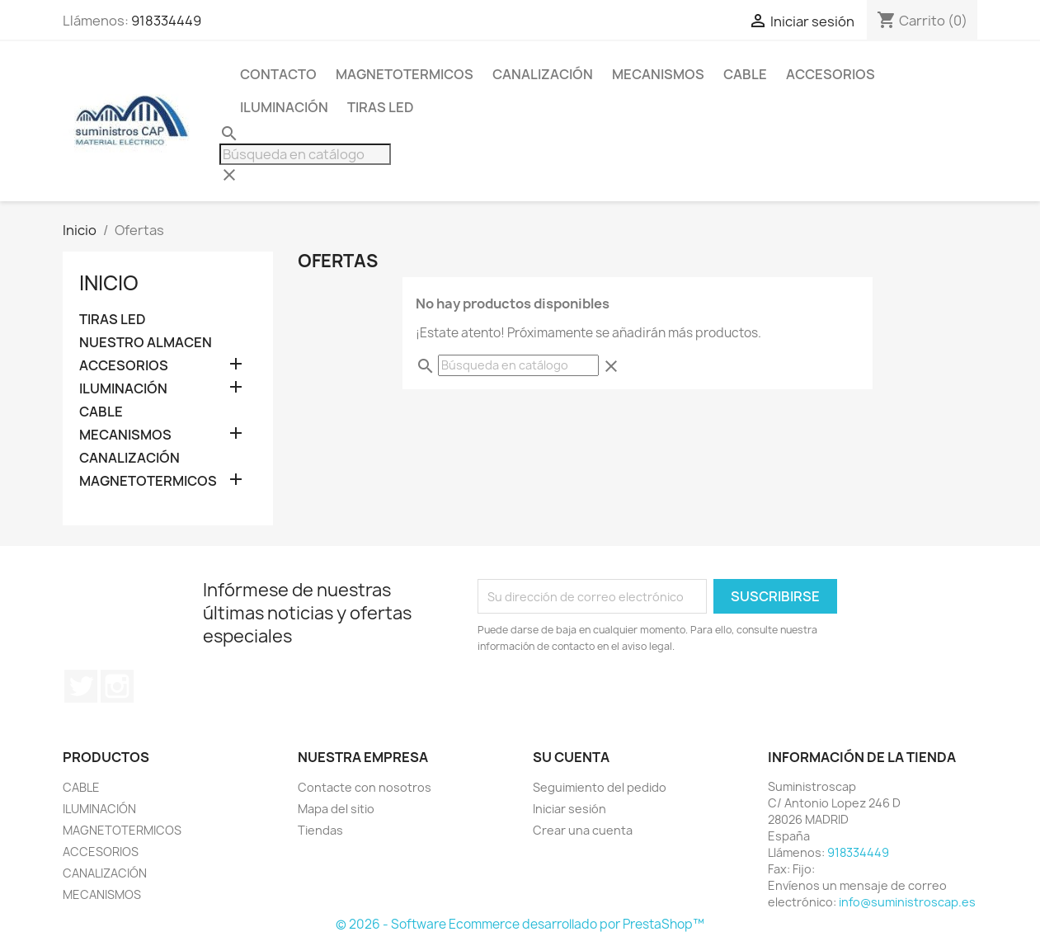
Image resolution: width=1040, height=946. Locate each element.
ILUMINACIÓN (284, 107)
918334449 (166, 21)
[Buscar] (305, 154)
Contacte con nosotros (364, 787)
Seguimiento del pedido (599, 787)
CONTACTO (278, 74)
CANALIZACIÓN (542, 74)
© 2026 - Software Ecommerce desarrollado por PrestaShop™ (520, 924)
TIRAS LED (380, 107)
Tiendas (320, 830)
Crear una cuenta (583, 830)
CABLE (745, 74)
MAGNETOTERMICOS (404, 74)
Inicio (109, 283)
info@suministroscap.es (907, 902)
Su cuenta (571, 757)
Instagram (117, 686)
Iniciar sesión (569, 809)
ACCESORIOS (830, 74)
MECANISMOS (658, 74)
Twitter (80, 686)
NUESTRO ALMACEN (145, 342)
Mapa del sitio (336, 809)
